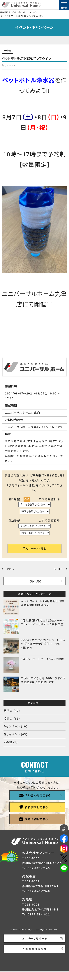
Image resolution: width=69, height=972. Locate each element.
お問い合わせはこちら (36, 795)
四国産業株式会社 (34, 949)
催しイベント (11, 734)
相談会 (8, 718)
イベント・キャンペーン (25, 12)
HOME (4, 12)
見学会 (8, 710)
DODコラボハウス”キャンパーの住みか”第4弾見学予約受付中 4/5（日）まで (43, 643)
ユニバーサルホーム (35, 938)
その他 (7, 742)
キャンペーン (11, 726)
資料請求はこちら (36, 807)
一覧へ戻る (34, 581)
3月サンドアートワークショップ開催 (42, 659)
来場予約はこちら (36, 819)
